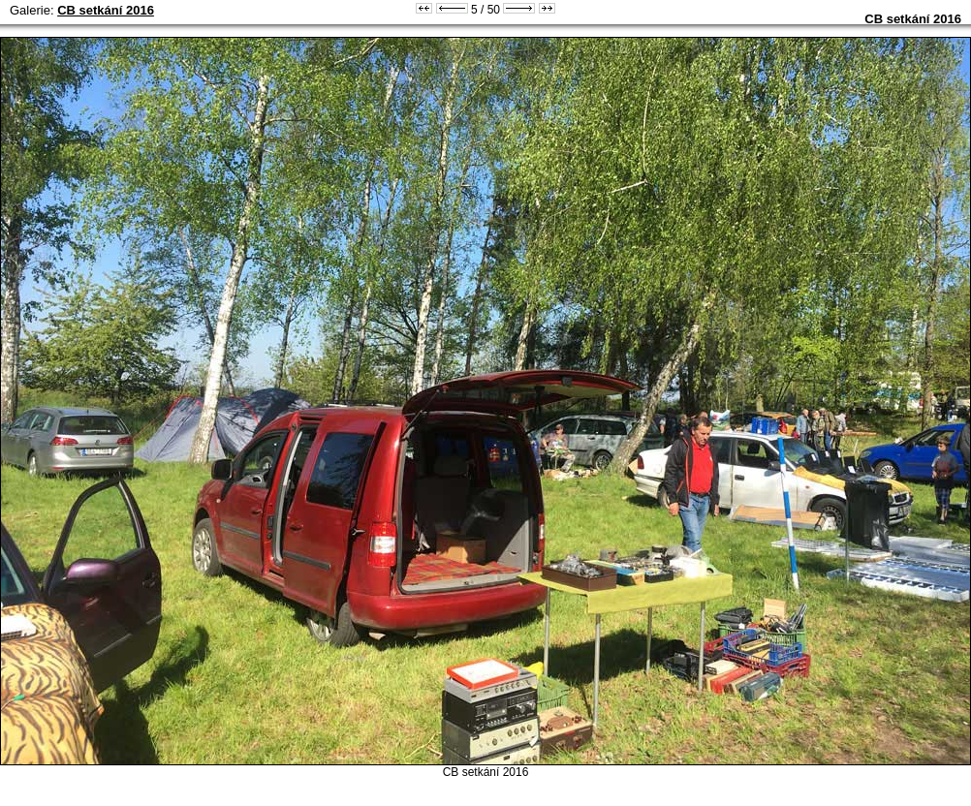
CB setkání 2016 (105, 10)
